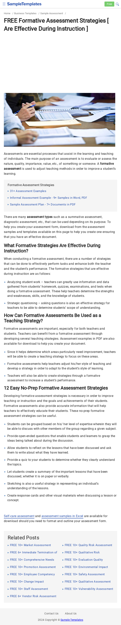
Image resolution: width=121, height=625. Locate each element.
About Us (70, 613)
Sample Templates (72, 619)
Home (7, 13)
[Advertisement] (60, 62)
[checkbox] (4, 3)
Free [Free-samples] (109, 4)
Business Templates (25, 13)
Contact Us (51, 613)
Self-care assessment (19, 516)
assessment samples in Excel (62, 516)
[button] (117, 4)
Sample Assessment (51, 13)
